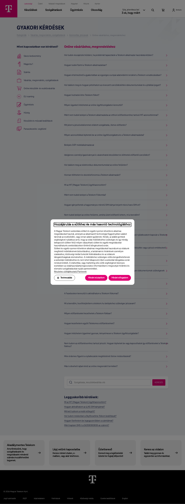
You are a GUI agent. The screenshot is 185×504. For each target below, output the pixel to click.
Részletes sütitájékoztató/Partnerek (70, 272)
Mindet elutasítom (96, 278)
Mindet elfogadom (119, 278)
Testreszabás (64, 278)
